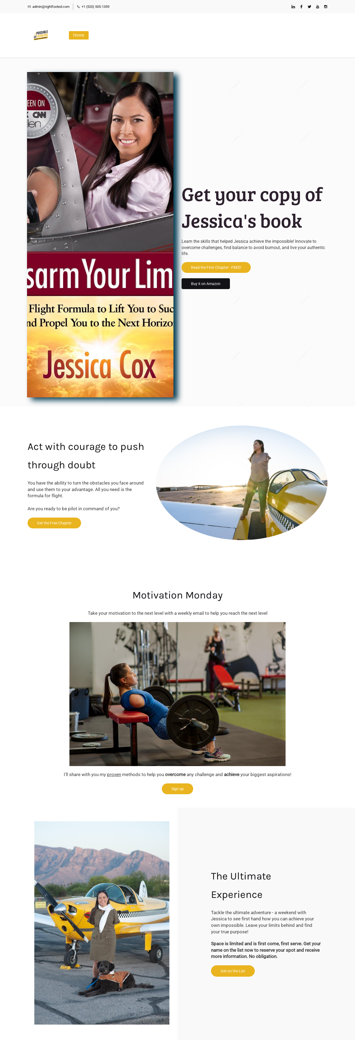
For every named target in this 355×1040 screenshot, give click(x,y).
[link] (101, 824)
